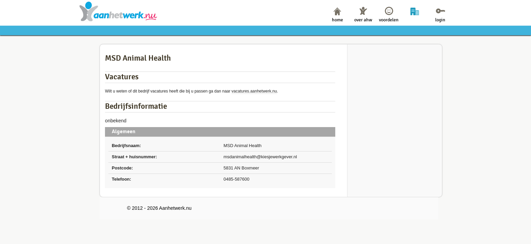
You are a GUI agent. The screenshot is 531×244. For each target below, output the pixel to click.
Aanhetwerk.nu (118, 11)
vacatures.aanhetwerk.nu (254, 91)
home (337, 19)
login (440, 19)
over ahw (363, 19)
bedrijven (414, 19)
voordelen (389, 19)
